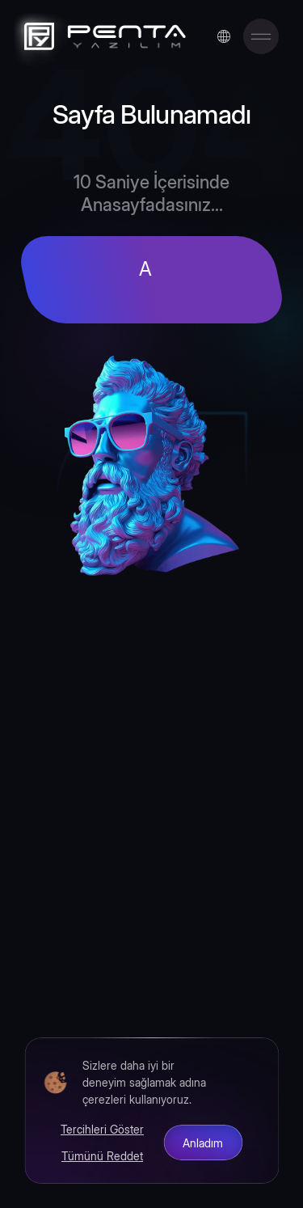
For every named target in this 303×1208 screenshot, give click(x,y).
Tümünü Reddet (102, 1155)
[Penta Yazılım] (101, 36)
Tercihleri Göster (102, 1129)
